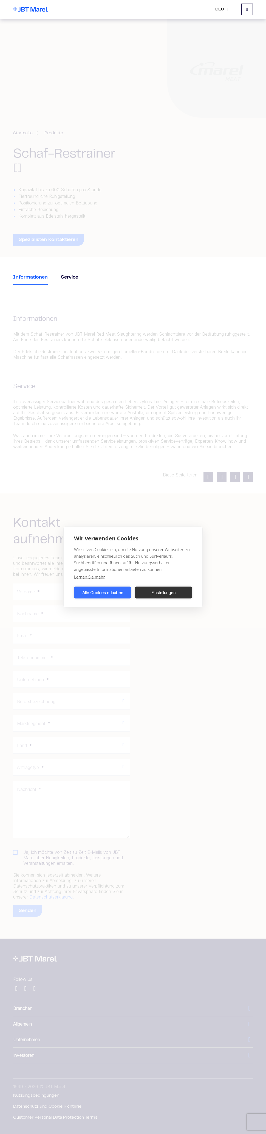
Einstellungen (163, 592)
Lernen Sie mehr (89, 577)
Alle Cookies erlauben (102, 592)
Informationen (30, 277)
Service (69, 277)
